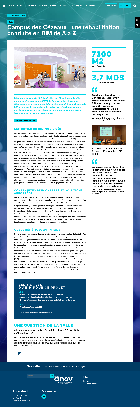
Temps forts (64, 6)
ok (52, 376)
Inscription (124, 6)
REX (35, 121)
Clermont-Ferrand (23, 121)
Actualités (77, 6)
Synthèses (111, 6)
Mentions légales (90, 384)
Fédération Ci (19, 395)
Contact (86, 381)
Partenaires (89, 6)
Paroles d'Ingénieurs (21, 401)
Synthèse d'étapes (47, 6)
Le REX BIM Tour (15, 6)
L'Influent (17, 398)
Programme (30, 6)
